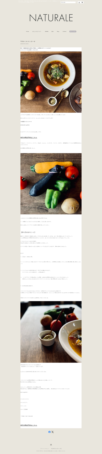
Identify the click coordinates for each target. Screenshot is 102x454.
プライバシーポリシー (44, 448)
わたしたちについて (37, 31)
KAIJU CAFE (73, 31)
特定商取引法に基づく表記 (56, 448)
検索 (76, 2)
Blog (58, 31)
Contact (64, 31)
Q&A (52, 31)
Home (27, 31)
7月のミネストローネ (28, 41)
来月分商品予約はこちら (28, 137)
